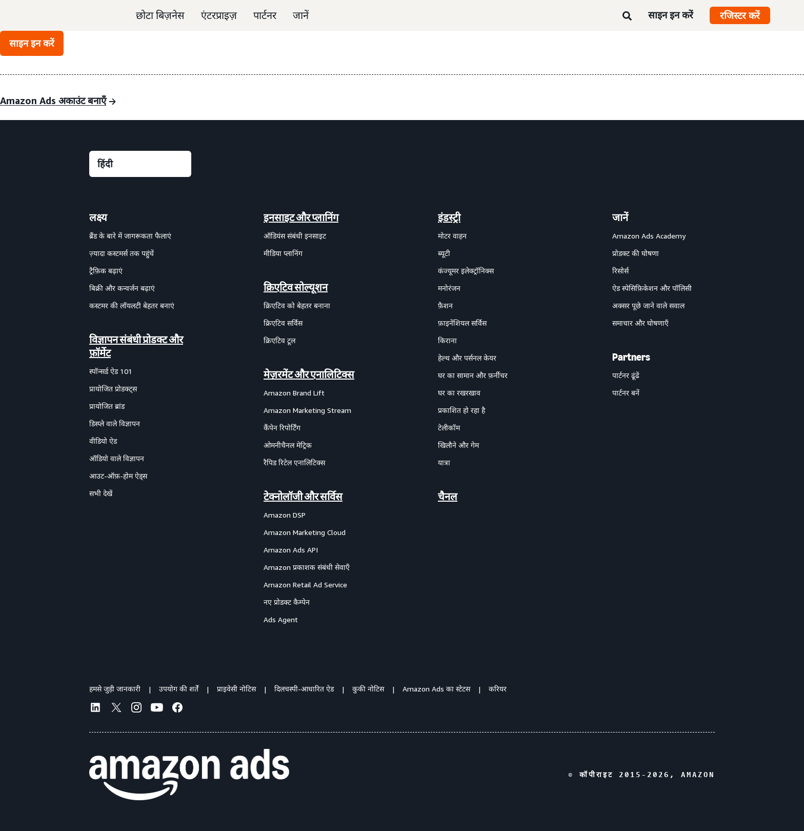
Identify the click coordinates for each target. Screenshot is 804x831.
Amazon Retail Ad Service (305, 584)
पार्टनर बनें (625, 392)
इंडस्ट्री (449, 217)
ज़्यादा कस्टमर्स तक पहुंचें (121, 253)
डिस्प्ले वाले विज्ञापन (114, 423)
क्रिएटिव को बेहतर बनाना (297, 305)
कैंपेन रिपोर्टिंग (282, 427)
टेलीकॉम (449, 427)
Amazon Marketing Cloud (305, 532)
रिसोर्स (620, 270)
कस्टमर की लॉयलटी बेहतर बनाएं (131, 305)
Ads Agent (281, 619)
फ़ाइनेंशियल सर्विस (462, 323)
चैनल (447, 496)
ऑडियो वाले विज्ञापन (116, 458)
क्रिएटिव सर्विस (283, 323)
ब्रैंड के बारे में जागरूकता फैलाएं (130, 235)
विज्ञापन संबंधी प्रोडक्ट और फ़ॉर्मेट (136, 346)
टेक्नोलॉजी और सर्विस (303, 496)
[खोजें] (627, 16)
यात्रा (444, 462)
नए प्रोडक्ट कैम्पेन (287, 602)
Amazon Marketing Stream (307, 410)
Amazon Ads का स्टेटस (436, 688)
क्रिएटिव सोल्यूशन (296, 287)
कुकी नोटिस (368, 688)
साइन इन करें (670, 15)
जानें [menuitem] (620, 217)
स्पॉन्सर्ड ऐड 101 (110, 371)
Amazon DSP (285, 514)
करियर (498, 688)
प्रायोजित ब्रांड (107, 406)
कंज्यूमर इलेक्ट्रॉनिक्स (466, 270)
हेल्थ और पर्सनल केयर (467, 357)
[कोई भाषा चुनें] (140, 164)
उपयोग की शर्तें (178, 688)
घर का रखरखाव (459, 392)
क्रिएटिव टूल (279, 340)
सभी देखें (100, 493)
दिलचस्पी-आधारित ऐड (304, 688)
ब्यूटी (444, 253)
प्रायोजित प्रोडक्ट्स (113, 388)
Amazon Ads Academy (649, 235)
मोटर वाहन (452, 235)
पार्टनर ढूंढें (625, 375)
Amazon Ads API (291, 549)
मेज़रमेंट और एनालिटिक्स (309, 374)
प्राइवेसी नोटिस (236, 688)
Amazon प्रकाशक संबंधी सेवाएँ (307, 567)
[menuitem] (140, 418)
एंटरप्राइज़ (219, 15)
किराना (447, 340)
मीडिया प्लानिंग (283, 253)
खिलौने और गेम (458, 445)
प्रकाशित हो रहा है (461, 410)
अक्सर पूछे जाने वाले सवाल (648, 305)
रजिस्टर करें (740, 15)
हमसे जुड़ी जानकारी (114, 688)
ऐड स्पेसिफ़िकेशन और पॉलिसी (652, 288)
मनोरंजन (449, 288)
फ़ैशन (445, 305)
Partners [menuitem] (631, 357)
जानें (301, 15)
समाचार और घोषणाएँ (640, 323)
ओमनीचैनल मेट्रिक (288, 445)
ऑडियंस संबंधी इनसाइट (295, 235)
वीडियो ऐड (103, 441)
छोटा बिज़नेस (160, 15)
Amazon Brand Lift (294, 392)
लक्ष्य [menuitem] (98, 217)
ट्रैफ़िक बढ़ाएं (106, 270)
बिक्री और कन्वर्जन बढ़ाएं (122, 288)
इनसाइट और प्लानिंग (301, 217)
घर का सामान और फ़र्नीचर (473, 375)
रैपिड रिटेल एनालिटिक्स (294, 462)
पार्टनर (264, 15)
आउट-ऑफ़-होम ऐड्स (118, 475)
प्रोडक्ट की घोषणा (635, 253)
